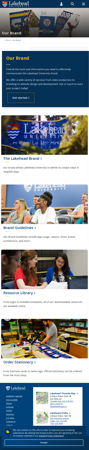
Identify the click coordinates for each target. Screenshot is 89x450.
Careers (9, 425)
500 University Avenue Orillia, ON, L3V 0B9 (59, 419)
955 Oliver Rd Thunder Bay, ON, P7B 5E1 (61, 400)
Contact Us (11, 421)
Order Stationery (18, 361)
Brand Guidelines (18, 227)
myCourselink (12, 400)
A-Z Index (10, 418)
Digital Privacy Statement (51, 435)
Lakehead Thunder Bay (62, 393)
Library (9, 403)
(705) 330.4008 (56, 423)
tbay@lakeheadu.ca (58, 406)
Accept (44, 442)
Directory (10, 414)
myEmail (9, 407)
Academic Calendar (14, 396)
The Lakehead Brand (21, 158)
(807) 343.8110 (56, 404)
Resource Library (18, 292)
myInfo (9, 410)
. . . (3, 40)
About (8, 40)
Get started (21, 98)
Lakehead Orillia (59, 412)
